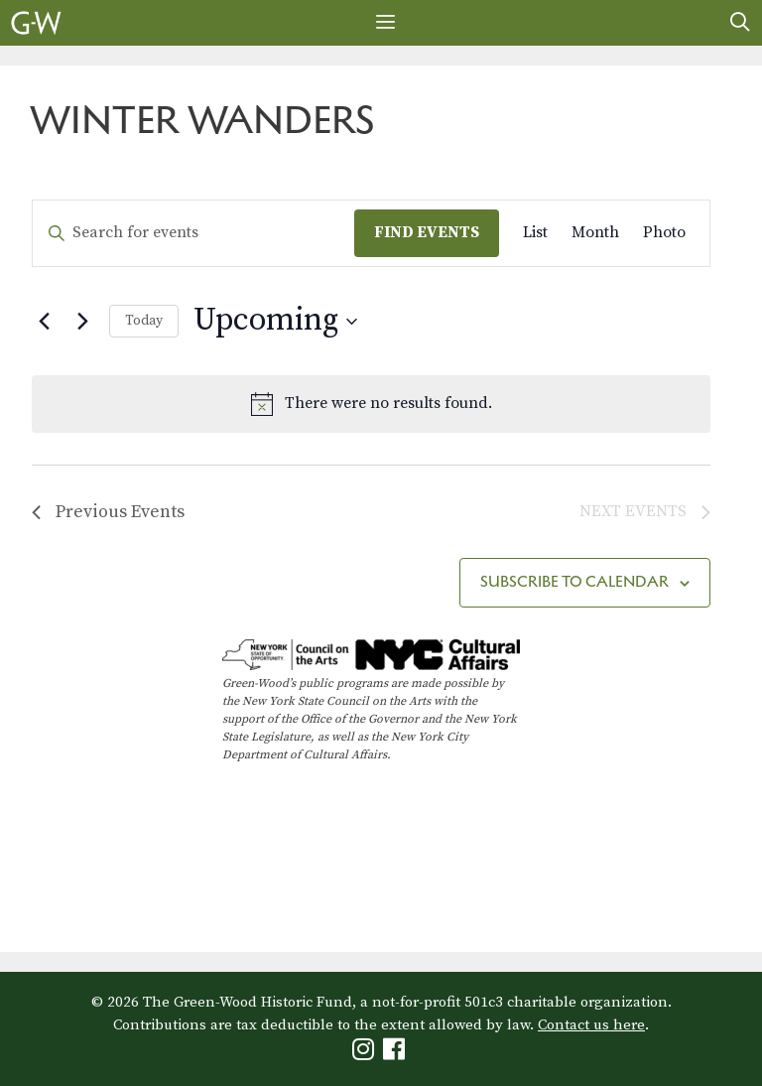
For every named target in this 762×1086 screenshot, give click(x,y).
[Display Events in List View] (535, 233)
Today (144, 321)
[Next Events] (82, 322)
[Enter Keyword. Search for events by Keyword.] (193, 233)
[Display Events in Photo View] (664, 233)
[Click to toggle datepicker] (275, 321)
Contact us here (591, 1025)
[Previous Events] (44, 322)
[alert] (371, 404)
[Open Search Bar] (740, 23)
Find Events (426, 232)
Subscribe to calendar (574, 581)
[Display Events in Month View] (595, 233)
